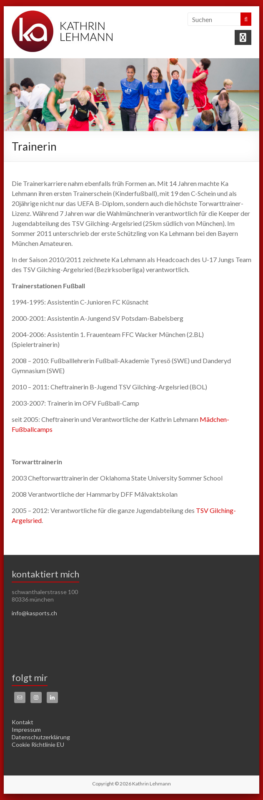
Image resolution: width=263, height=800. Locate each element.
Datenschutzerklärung (41, 737)
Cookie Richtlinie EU (38, 744)
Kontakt (22, 722)
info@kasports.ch (34, 613)
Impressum (26, 729)
